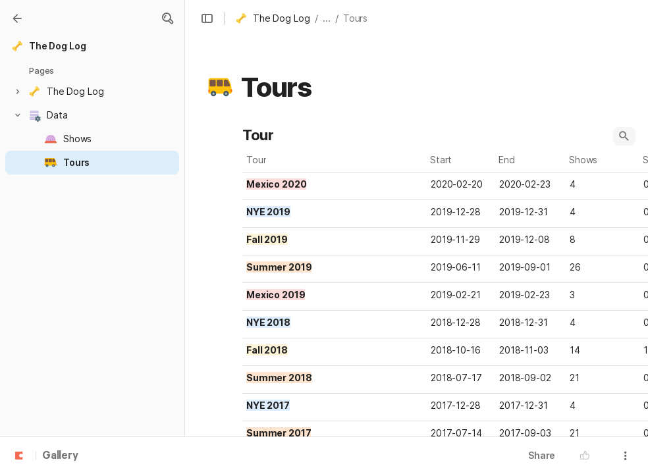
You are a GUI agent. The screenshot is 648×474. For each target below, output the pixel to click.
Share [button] (541, 455)
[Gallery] (17, 18)
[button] (167, 18)
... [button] (327, 18)
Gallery (60, 456)
